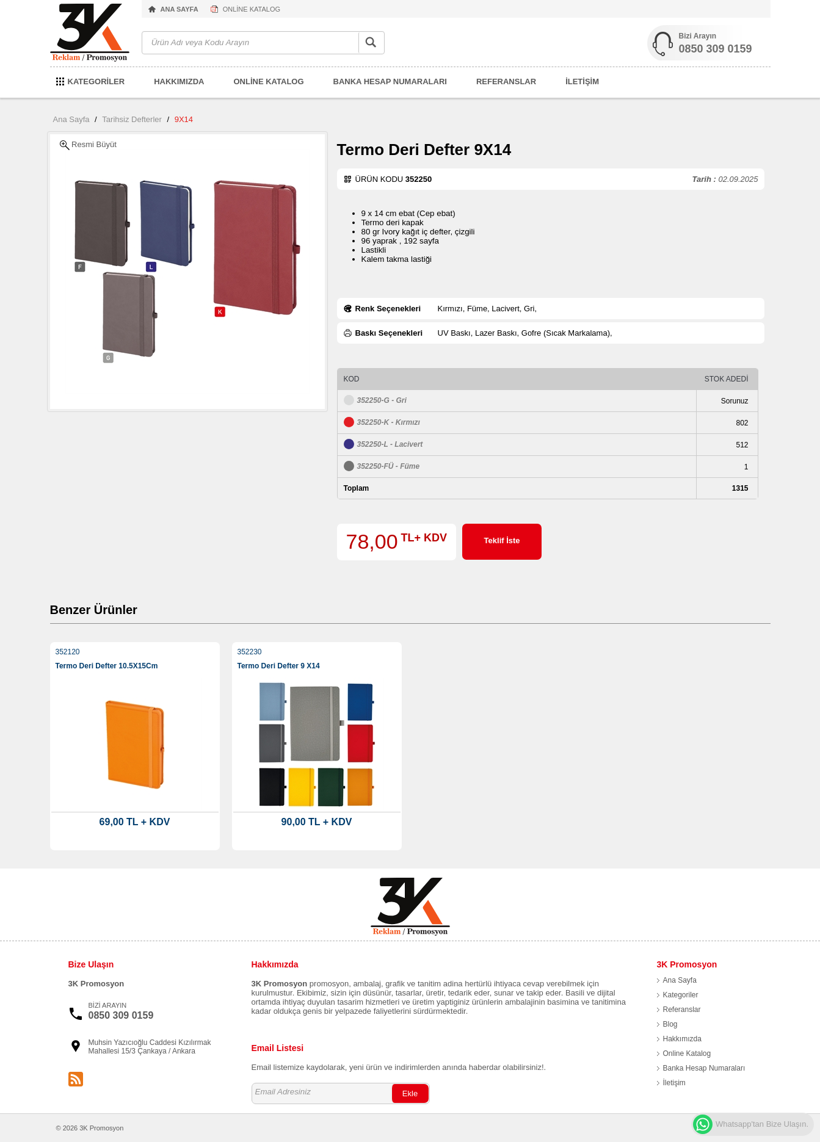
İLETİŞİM (582, 81)
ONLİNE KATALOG (251, 9)
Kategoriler (680, 995)
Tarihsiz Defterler (132, 119)
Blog (670, 1024)
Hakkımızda (682, 1039)
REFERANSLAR (506, 81)
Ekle (410, 1093)
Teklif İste (502, 540)
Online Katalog (687, 1053)
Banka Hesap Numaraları (704, 1068)
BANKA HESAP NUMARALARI (390, 81)
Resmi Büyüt (88, 145)
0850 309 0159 (715, 49)
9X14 (184, 119)
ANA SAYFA (179, 9)
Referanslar (682, 1009)
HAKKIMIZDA (179, 81)
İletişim (674, 1083)
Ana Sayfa (71, 119)
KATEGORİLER (96, 81)
